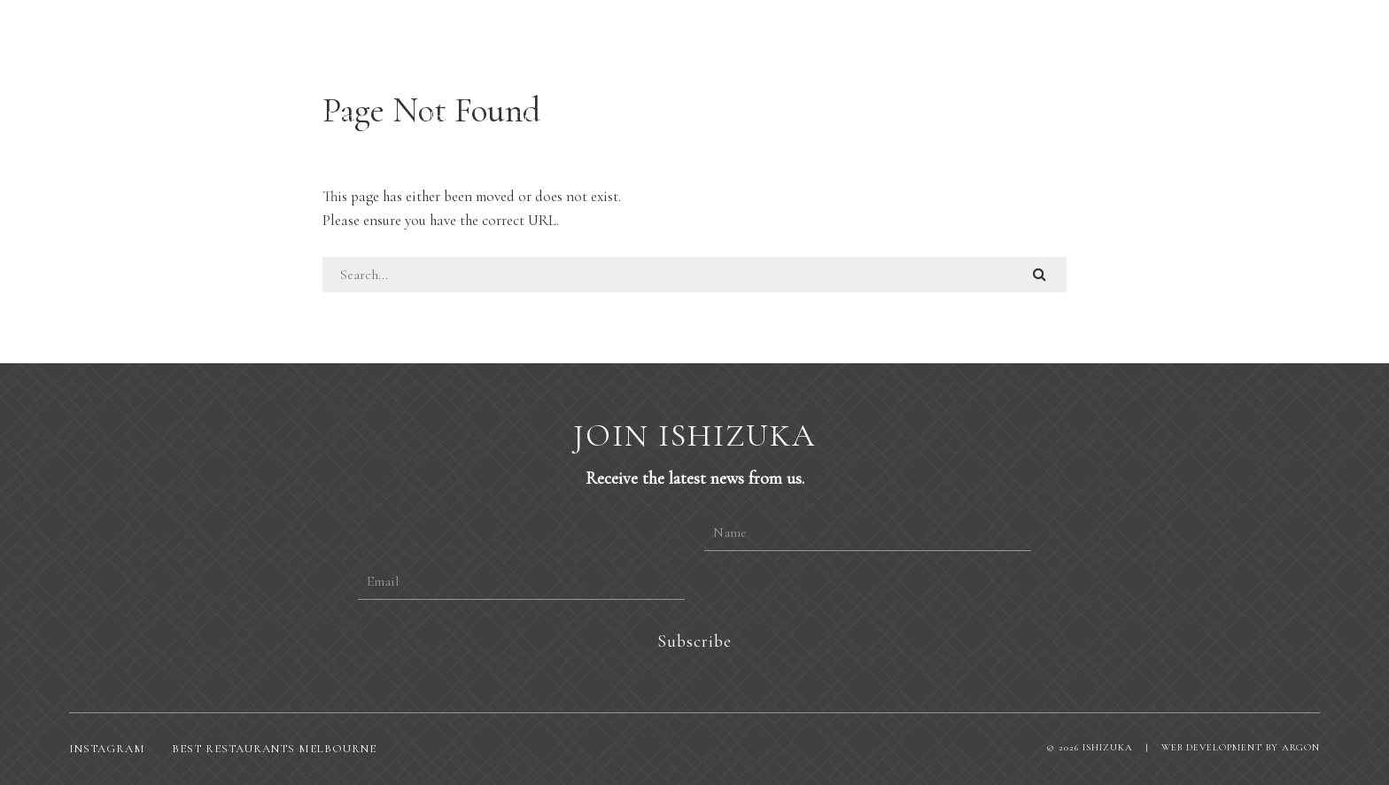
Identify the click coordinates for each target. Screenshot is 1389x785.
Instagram (107, 749)
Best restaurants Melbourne (274, 749)
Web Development (1211, 747)
